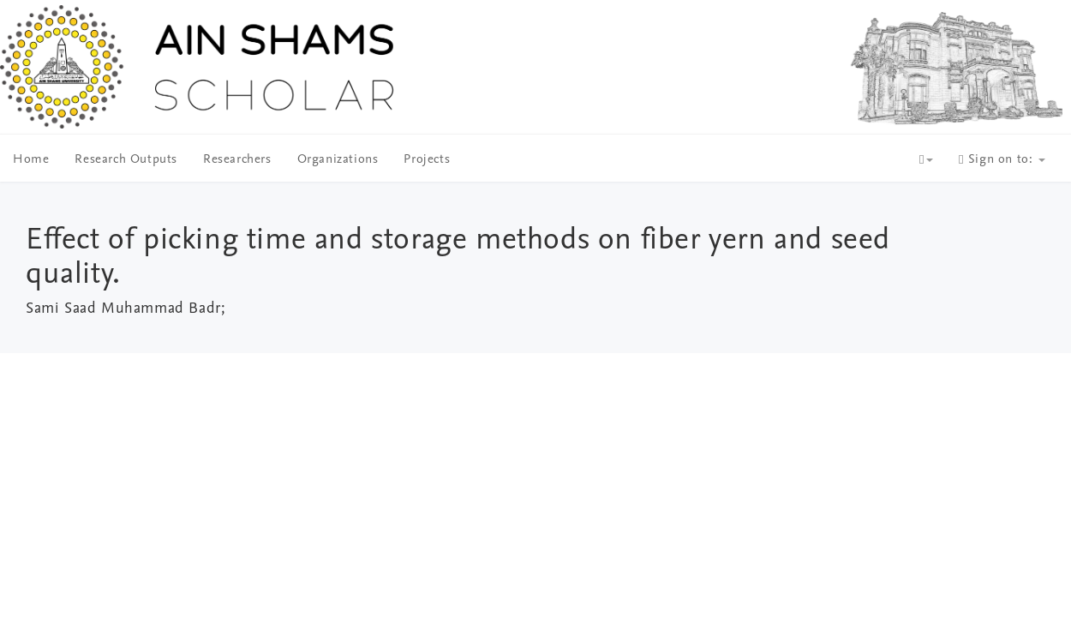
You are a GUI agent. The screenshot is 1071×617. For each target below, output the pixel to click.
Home (31, 159)
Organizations (338, 159)
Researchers (237, 159)
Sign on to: (1002, 159)
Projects (427, 159)
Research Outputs (126, 159)
